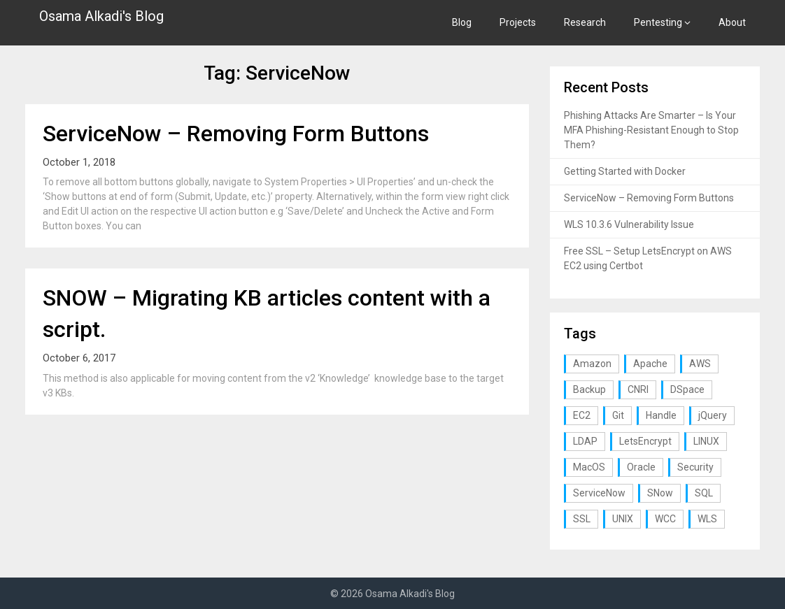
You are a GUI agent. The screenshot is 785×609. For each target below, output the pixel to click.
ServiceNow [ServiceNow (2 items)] (599, 493)
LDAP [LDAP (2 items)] (585, 441)
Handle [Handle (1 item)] (661, 415)
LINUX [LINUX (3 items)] (706, 441)
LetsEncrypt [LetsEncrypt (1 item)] (645, 441)
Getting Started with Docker (625, 171)
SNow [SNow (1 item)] (660, 493)
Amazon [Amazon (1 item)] (592, 363)
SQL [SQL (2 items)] (704, 493)
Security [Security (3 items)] (695, 467)
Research (585, 22)
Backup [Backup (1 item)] (589, 389)
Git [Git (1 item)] (618, 415)
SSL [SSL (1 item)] (581, 518)
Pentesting (658, 22)
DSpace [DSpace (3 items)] (687, 389)
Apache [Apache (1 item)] (650, 363)
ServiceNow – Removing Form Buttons (236, 133)
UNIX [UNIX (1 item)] (622, 518)
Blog (462, 22)
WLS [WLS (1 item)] (707, 518)
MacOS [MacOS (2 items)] (589, 467)
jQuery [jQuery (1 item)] (712, 415)
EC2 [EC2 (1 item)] (581, 415)
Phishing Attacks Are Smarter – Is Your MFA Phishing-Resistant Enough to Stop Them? (651, 130)
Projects (518, 22)
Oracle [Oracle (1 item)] (641, 467)
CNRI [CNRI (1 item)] (638, 389)
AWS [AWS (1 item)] (700, 363)
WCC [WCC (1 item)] (665, 518)
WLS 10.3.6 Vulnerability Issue (629, 224)
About (732, 22)
